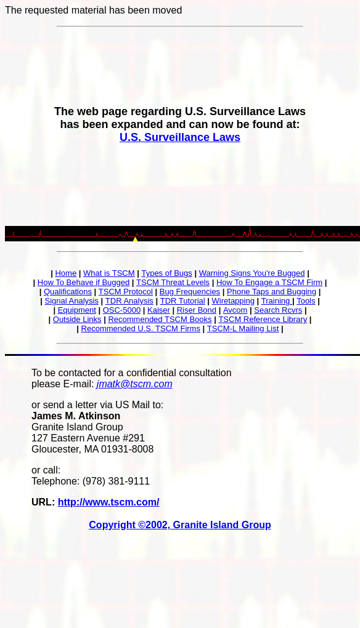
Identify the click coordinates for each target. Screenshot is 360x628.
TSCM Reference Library (262, 319)
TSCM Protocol (126, 291)
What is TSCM (109, 273)
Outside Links (77, 319)
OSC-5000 (122, 310)
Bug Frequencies (190, 291)
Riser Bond (196, 310)
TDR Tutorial (182, 300)
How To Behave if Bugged (83, 282)
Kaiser (158, 310)
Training (276, 300)
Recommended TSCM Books (159, 319)
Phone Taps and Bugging (271, 291)
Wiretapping (233, 300)
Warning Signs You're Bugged (252, 273)
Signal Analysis (71, 300)
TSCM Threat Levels (173, 282)
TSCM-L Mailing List (243, 328)
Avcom (235, 310)
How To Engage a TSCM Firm (269, 282)
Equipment (77, 310)
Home (65, 273)
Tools (306, 300)
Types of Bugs (166, 273)
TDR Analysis (129, 300)
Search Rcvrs (278, 310)
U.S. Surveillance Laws (180, 137)
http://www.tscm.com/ (109, 502)
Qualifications (68, 291)
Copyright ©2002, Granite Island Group (180, 525)
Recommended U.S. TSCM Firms (140, 328)
